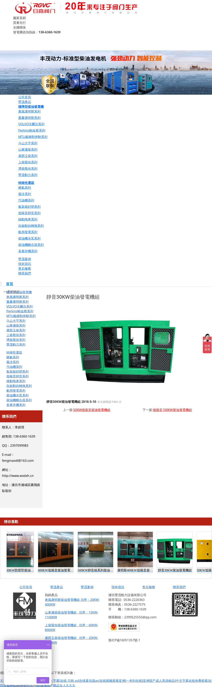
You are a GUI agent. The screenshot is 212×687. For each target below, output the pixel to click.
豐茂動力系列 (27, 175)
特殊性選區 (26, 183)
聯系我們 (24, 273)
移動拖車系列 (27, 219)
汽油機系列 (26, 200)
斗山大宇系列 (27, 143)
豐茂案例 (24, 259)
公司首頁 (24, 97)
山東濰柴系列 (27, 149)
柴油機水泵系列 (29, 238)
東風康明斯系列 (29, 111)
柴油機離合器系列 (31, 244)
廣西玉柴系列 (27, 156)
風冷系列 (24, 194)
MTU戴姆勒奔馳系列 (32, 137)
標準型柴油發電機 (31, 106)
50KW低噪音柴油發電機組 (91, 410)
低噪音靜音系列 (29, 213)
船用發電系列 (27, 232)
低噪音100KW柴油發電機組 (172, 410)
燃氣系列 (24, 187)
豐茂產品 (24, 102)
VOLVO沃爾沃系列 (31, 124)
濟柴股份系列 (27, 168)
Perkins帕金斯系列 (31, 130)
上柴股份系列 (27, 162)
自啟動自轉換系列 (31, 225)
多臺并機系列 (27, 251)
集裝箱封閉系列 (29, 206)
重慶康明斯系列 (29, 117)
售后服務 (24, 268)
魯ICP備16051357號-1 (124, 640)
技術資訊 (24, 264)
